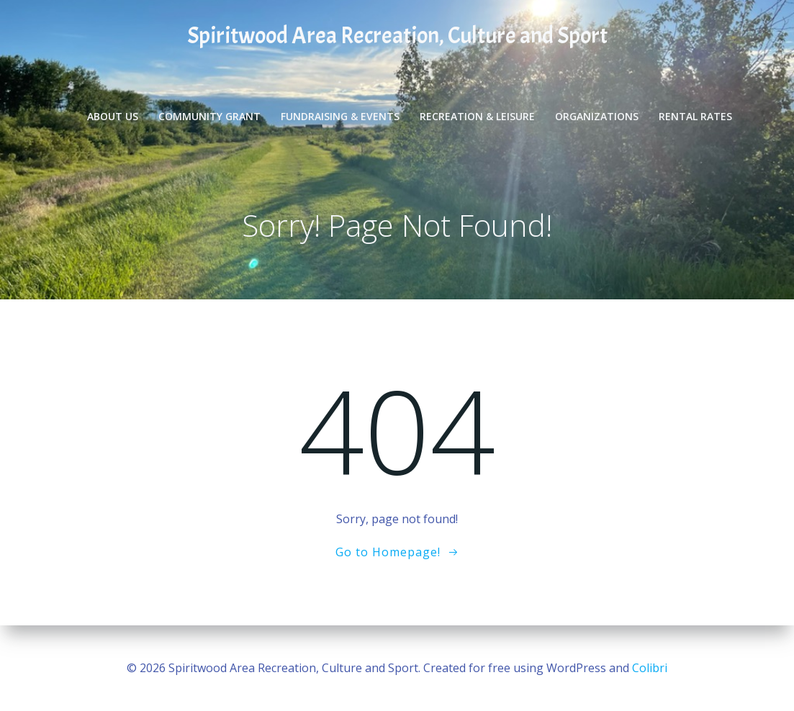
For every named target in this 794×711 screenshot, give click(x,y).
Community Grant (210, 115)
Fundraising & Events (340, 115)
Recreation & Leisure (478, 115)
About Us (113, 115)
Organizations (597, 115)
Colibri (649, 668)
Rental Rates (696, 115)
